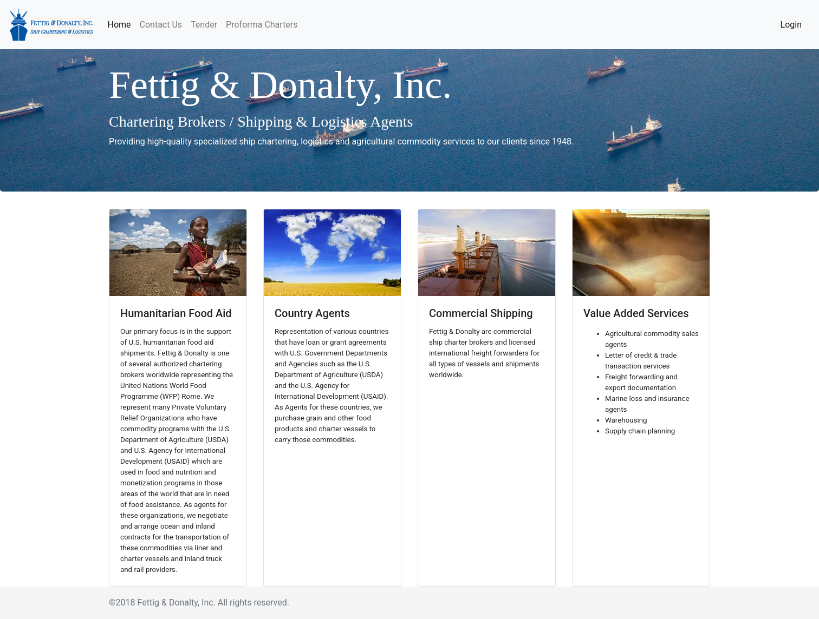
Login (791, 24)
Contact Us (161, 24)
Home (121, 24)
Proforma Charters (261, 24)
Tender (204, 24)
